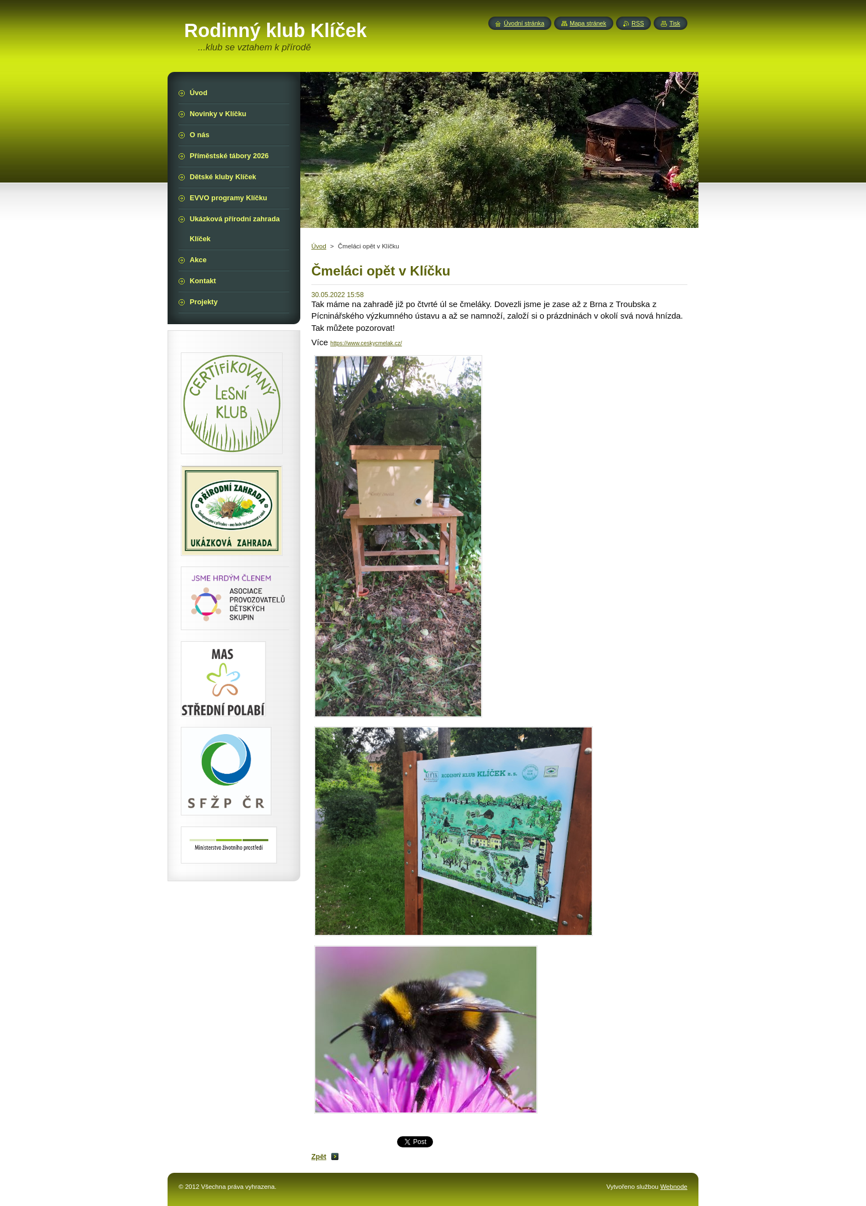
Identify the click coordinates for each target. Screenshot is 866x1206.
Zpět (318, 1156)
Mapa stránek (588, 23)
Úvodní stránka (524, 23)
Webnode (673, 1186)
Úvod (318, 246)
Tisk (674, 23)
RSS (638, 23)
